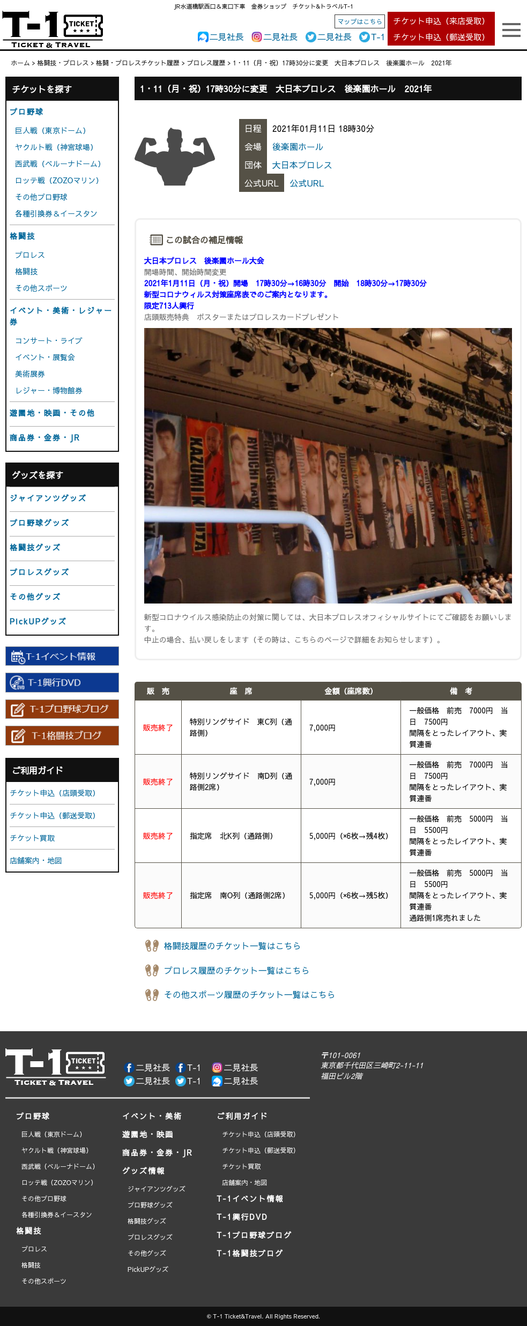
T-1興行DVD (242, 1216)
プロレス (30, 254)
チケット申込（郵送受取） (441, 36)
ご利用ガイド (242, 1116)
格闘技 (22, 235)
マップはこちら (359, 21)
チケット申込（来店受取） (441, 20)
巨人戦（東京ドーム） (52, 130)
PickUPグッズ (38, 621)
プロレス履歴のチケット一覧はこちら (237, 970)
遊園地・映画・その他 (52, 412)
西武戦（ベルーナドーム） (60, 163)
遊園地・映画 (148, 1134)
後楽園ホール (298, 146)
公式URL (307, 183)
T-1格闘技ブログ (250, 1253)
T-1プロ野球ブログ (254, 1235)
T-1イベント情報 (250, 1198)
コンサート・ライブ (49, 340)
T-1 (378, 36)
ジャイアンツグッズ (48, 498)
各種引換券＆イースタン (56, 213)
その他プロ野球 (41, 196)
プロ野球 (27, 111)
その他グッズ (35, 596)
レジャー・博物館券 (49, 390)
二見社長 (227, 36)
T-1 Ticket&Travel (237, 1316)
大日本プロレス (302, 164)
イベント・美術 (152, 1116)
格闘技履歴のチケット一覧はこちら (232, 945)
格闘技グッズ (35, 547)
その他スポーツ (41, 287)
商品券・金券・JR (45, 437)
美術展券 (30, 373)
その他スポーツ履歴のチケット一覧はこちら (250, 994)
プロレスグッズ (40, 572)
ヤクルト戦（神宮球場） (56, 146)
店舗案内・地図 (36, 860)
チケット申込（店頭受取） (55, 792)
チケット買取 (32, 837)
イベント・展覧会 (45, 357)
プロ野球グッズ (40, 522)
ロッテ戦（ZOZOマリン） (59, 180)
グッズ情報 (143, 1170)
